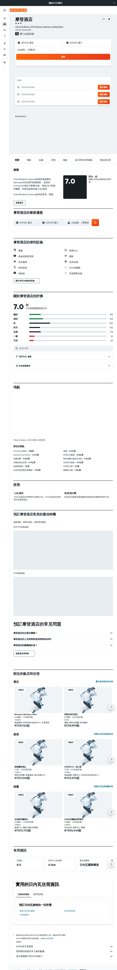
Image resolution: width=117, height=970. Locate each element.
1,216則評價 (28, 33)
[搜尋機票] (4, 18)
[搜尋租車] (4, 30)
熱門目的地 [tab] (38, 894)
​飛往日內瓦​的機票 (27, 911)
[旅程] (4, 62)
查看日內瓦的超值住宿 (103, 734)
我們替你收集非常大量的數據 (64, 951)
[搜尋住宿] (4, 24)
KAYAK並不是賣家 (64, 946)
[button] (114, 3)
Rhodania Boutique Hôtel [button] (26, 714)
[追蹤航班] (4, 49)
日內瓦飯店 (24, 914)
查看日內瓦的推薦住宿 (103, 786)
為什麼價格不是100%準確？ (64, 956)
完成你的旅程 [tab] (23, 894)
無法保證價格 (48, 938)
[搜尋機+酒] (4, 35)
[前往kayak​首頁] (18, 10)
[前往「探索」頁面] (4, 43)
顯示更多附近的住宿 (104, 681)
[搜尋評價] (65, 348)
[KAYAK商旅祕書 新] (4, 54)
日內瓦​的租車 (69, 911)
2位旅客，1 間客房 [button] (26, 49)
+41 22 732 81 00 (23, 30)
